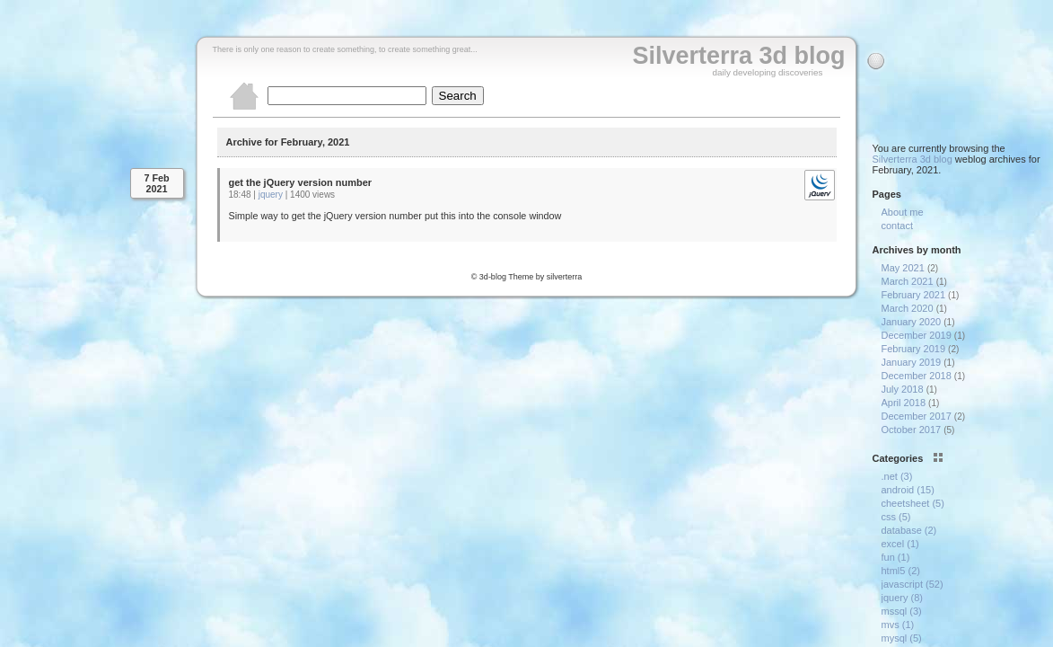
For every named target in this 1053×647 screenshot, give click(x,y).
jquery (271, 194)
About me (903, 212)
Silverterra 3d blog (738, 55)
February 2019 (914, 348)
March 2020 (908, 308)
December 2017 (917, 416)
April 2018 (904, 402)
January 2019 (912, 362)
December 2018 (917, 375)
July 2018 (903, 389)
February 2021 (914, 294)
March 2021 (908, 281)
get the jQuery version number (301, 182)
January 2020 (912, 321)
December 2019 (917, 335)
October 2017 (912, 429)
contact (897, 225)
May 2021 (903, 267)
